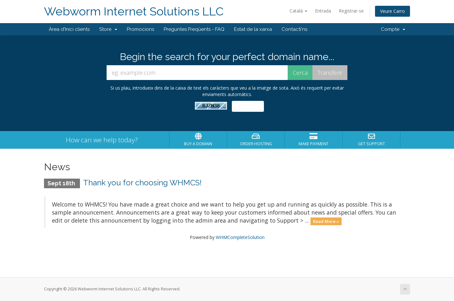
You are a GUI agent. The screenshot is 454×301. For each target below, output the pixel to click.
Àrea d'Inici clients (69, 29)
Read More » (326, 221)
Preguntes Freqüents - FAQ (194, 29)
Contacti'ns (294, 29)
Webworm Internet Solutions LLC (133, 11)
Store (108, 29)
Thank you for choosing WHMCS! (142, 182)
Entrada (323, 11)
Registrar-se (351, 11)
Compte (393, 29)
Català (298, 11)
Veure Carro (392, 11)
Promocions (140, 29)
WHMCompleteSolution (240, 237)
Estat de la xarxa (253, 29)
